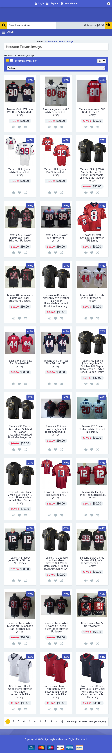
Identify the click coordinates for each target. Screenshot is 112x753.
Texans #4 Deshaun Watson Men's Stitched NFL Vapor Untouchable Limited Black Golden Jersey (56, 301)
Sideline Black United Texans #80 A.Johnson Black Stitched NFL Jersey (20, 627)
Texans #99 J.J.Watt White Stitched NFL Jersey (20, 172)
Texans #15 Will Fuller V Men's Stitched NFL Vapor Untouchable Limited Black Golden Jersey (20, 498)
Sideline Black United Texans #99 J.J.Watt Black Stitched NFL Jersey (92, 561)
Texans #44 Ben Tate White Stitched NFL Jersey (92, 298)
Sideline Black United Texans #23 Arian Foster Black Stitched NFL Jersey (56, 627)
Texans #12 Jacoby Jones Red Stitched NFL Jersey (92, 495)
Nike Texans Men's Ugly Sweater (92, 624)
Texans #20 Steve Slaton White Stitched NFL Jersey (92, 429)
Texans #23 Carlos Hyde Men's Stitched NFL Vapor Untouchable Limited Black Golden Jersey (20, 432)
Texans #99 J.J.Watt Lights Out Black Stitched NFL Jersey (20, 237)
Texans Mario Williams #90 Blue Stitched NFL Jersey (20, 112)
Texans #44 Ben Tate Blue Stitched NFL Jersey (56, 363)
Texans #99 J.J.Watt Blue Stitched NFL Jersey (56, 237)
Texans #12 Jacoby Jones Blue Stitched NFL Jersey (19, 560)
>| (62, 721)
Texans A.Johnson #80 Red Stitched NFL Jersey (92, 112)
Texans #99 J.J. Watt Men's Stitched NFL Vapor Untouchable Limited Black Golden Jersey (92, 175)
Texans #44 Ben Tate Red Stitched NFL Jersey (19, 363)
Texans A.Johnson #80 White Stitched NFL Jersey (56, 112)
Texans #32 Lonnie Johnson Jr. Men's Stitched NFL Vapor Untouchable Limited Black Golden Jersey (92, 366)
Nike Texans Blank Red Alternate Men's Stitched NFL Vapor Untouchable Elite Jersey (56, 692)
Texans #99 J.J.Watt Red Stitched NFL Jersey (56, 172)
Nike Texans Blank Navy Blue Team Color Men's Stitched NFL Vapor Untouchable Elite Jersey (92, 692)
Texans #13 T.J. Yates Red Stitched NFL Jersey (56, 495)
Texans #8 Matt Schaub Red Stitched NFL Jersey (92, 237)
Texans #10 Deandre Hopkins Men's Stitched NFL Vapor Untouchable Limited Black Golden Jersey (56, 563)
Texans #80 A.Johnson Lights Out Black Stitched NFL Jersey (20, 298)
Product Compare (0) (26, 60)
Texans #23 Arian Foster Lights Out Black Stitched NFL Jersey (56, 430)
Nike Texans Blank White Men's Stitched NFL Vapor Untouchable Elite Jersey (20, 692)
